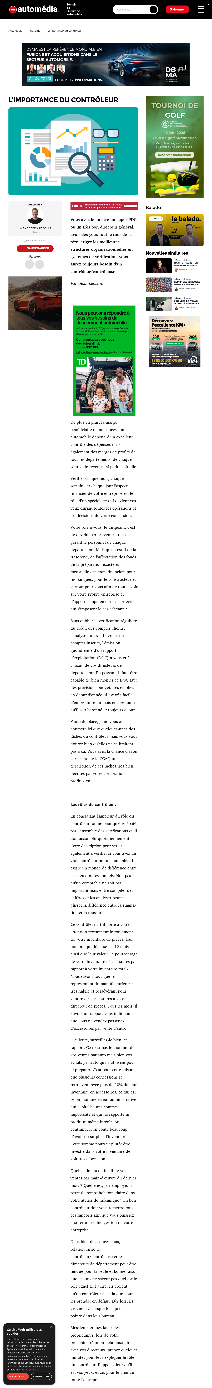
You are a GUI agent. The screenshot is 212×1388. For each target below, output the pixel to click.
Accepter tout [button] (18, 1376)
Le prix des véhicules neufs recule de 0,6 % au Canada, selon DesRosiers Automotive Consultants (188, 283)
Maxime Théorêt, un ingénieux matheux (186, 264)
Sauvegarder (38, 248)
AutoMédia (15, 30)
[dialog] (29, 1354)
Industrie (34, 30)
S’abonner (177, 9)
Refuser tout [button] (41, 1376)
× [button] (51, 1327)
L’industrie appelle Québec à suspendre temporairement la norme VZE (186, 302)
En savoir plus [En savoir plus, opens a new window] (32, 1369)
